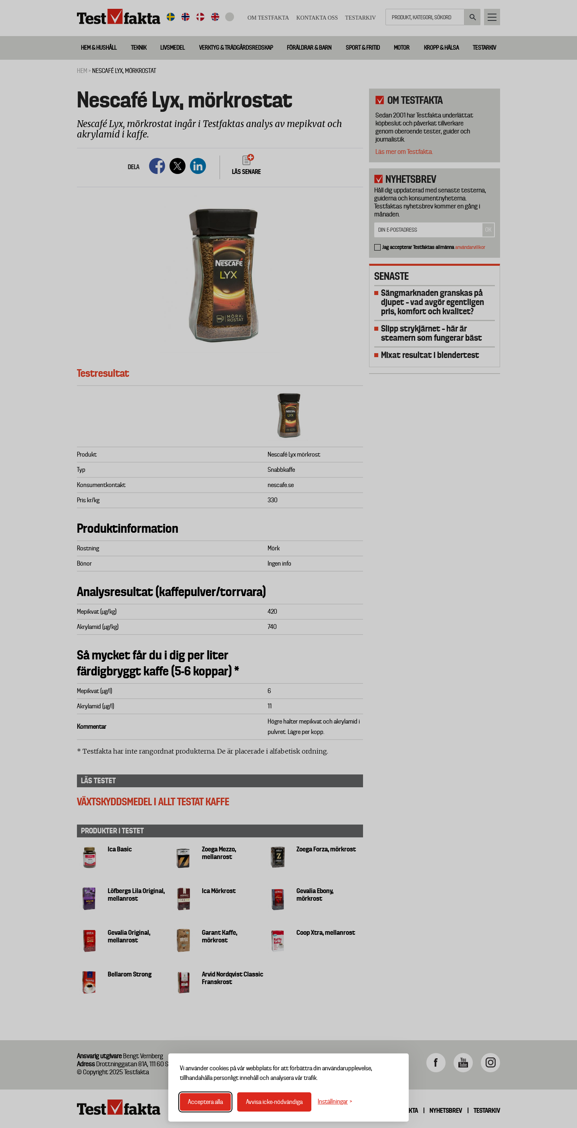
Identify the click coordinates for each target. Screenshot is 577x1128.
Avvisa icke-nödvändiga (274, 1102)
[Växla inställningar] (335, 1102)
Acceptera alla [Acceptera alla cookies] (205, 1102)
